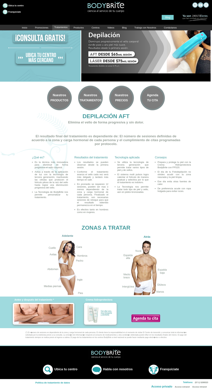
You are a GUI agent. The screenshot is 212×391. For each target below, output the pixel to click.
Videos (110, 27)
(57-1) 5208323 (201, 382)
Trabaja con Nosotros (145, 27)
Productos (79, 27)
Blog (167, 17)
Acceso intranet (199, 387)
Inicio (24, 27)
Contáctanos (170, 27)
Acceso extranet (182, 387)
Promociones (41, 27)
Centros (96, 27)
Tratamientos (61, 27)
